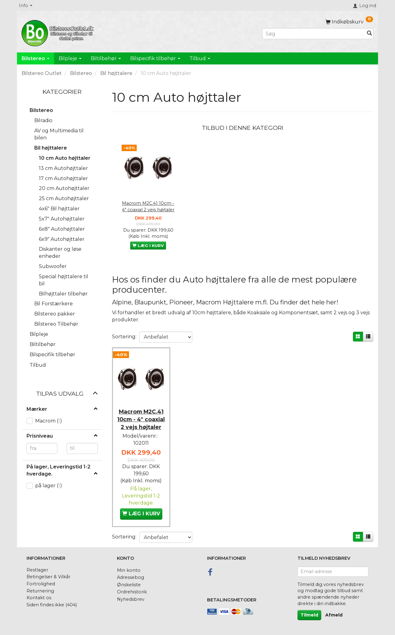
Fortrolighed (41, 582)
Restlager (37, 568)
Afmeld (334, 613)
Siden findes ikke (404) (52, 603)
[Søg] (369, 33)
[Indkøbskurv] (349, 22)
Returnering (40, 589)
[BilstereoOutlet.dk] (59, 32)
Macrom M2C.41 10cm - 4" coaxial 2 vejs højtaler (148, 206)
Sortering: (124, 337)
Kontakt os (39, 596)
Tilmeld (309, 613)
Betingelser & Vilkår (48, 575)
